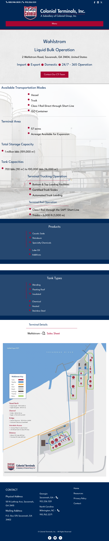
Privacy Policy (80, 498)
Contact (77, 503)
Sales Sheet (54, 333)
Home (76, 488)
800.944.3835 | (16, 2)
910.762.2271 (46, 514)
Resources (78, 493)
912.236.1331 (30, 2)
